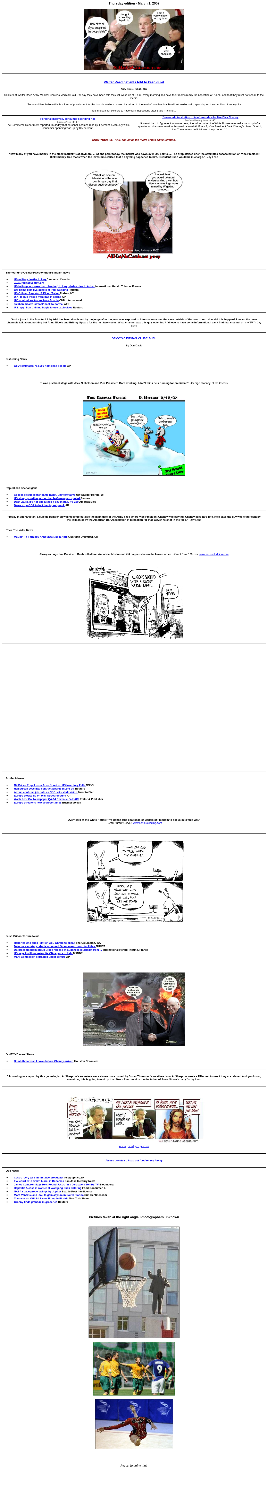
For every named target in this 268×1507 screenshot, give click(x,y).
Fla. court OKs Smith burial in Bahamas (39, 1181)
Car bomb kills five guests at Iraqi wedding (41, 289)
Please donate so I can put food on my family (134, 1160)
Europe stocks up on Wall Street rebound (40, 795)
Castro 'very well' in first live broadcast (38, 1177)
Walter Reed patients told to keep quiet (134, 82)
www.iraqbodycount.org (29, 282)
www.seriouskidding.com (213, 554)
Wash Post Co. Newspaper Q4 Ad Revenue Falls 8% (46, 799)
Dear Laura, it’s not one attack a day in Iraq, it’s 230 (46, 501)
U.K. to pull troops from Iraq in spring (37, 296)
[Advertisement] (134, 707)
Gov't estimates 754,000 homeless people (40, 365)
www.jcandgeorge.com (134, 1146)
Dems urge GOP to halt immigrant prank (39, 505)
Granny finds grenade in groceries (35, 1202)
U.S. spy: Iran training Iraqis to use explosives (43, 307)
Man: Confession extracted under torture (39, 956)
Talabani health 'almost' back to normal (38, 304)
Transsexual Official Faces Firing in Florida (41, 1198)
